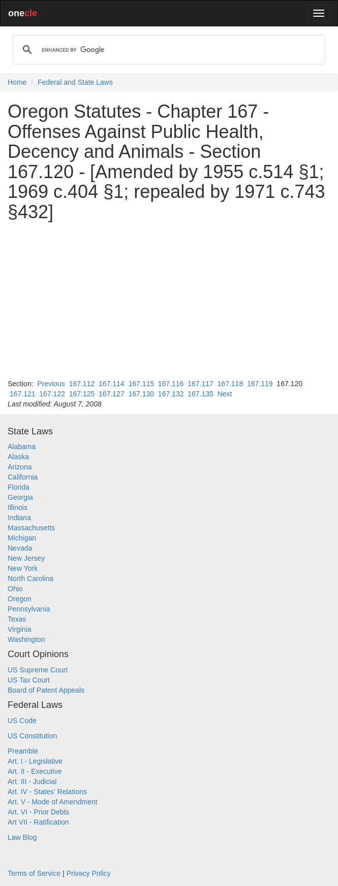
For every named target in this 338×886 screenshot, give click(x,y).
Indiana (19, 518)
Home (17, 82)
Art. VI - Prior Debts (38, 812)
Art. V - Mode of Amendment (53, 802)
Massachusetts (31, 528)
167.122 (52, 394)
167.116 (171, 384)
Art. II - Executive (35, 771)
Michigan (22, 538)
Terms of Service (34, 873)
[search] (167, 50)
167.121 (23, 394)
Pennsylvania (29, 609)
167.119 (260, 384)
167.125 (82, 394)
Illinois (17, 507)
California (23, 477)
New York (23, 568)
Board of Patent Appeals (46, 690)
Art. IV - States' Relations (47, 792)
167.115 (141, 384)
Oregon (20, 599)
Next (225, 394)
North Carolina (30, 578)
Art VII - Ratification (38, 822)
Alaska (18, 457)
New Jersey (26, 558)
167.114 (112, 384)
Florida (18, 487)
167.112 (82, 384)
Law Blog (22, 837)
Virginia (19, 629)
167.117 (200, 384)
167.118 (230, 384)
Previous (51, 384)
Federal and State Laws (75, 82)
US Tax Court (29, 680)
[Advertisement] (169, 300)
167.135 (200, 394)
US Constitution (32, 736)
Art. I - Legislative (35, 761)
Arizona (20, 467)
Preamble (23, 751)
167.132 (171, 394)
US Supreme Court (38, 670)
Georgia (20, 497)
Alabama (22, 446)
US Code (22, 721)
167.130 (141, 394)
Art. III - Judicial (32, 781)
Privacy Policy (89, 873)
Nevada (20, 548)
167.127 (112, 394)
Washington (26, 639)
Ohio (15, 589)
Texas (17, 619)
